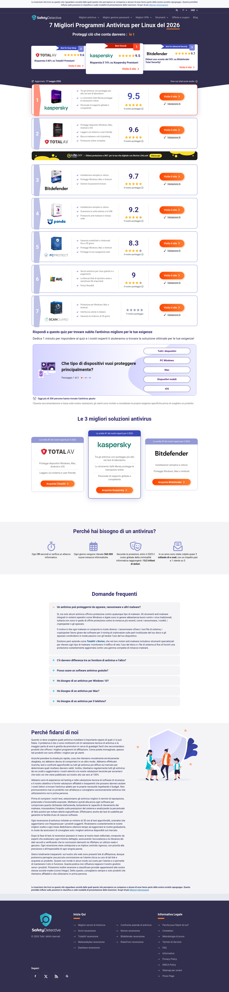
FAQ (164, 947)
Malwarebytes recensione (91, 942)
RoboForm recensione (132, 942)
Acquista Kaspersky (114, 497)
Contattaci (167, 930)
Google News (67, 976)
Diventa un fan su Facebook (35, 976)
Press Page (168, 976)
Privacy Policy (169, 959)
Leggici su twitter (46, 976)
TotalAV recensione (88, 936)
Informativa (168, 953)
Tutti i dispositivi (167, 357)
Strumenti (160, 17)
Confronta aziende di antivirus (136, 925)
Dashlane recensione (89, 947)
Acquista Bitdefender (171, 489)
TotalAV (91, 648)
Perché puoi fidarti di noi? (175, 925)
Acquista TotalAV (57, 490)
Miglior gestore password (116, 17)
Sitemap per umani (172, 970)
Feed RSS (56, 976)
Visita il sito (76, 66)
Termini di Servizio (171, 942)
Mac (167, 376)
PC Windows (167, 367)
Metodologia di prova (173, 936)
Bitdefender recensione (133, 936)
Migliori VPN (142, 17)
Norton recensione (130, 930)
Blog (195, 17)
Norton (101, 648)
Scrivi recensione (87, 930)
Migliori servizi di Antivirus (91, 925)
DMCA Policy (169, 964)
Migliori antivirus (87, 17)
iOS (167, 395)
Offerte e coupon (180, 17)
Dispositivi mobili (167, 386)
